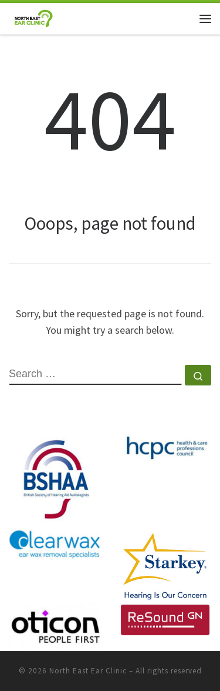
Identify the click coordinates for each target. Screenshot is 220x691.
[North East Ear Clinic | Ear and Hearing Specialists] (33, 17)
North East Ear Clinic (88, 671)
